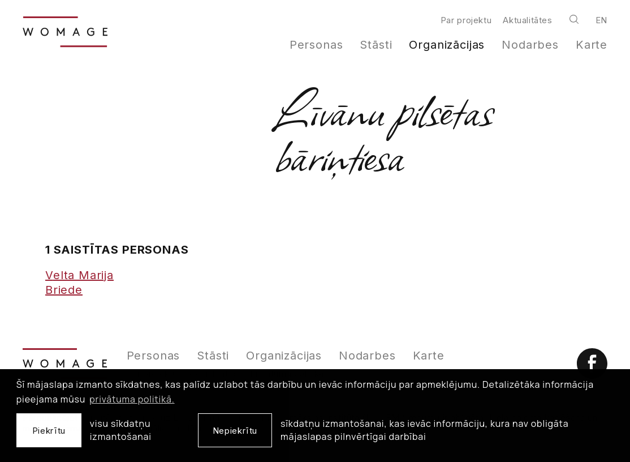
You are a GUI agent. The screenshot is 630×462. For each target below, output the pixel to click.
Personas (316, 45)
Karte (591, 45)
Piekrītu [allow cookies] (49, 430)
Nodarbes (530, 45)
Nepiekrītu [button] (235, 430)
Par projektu (466, 20)
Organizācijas (447, 45)
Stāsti (376, 45)
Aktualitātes (527, 20)
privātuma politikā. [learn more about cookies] (131, 399)
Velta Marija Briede (79, 282)
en (601, 20)
